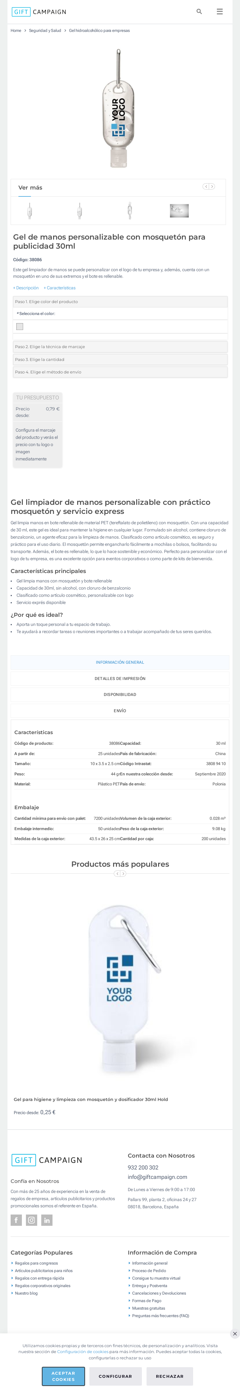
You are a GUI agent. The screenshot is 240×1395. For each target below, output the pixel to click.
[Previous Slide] (205, 186)
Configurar (115, 1376)
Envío (120, 710)
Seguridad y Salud (45, 30)
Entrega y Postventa (149, 1285)
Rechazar (170, 1376)
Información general (150, 1263)
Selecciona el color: (35, 313)
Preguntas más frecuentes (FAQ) (160, 1315)
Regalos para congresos (36, 1263)
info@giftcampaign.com (157, 1177)
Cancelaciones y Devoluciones (159, 1293)
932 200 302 (143, 1167)
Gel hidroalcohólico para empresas (99, 30)
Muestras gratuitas (148, 1308)
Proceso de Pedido (149, 1270)
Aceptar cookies (63, 1376)
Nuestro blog (26, 1293)
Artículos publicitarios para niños (43, 1270)
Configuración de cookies (82, 1351)
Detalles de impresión (120, 678)
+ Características (60, 287)
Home (16, 30)
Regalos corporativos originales (42, 1285)
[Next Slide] (212, 186)
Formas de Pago (146, 1300)
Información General (120, 662)
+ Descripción (26, 287)
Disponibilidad (120, 694)
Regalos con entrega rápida (39, 1278)
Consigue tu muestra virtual (156, 1278)
